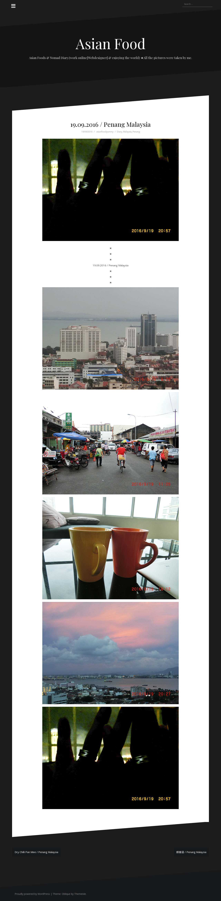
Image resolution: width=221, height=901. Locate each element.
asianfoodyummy (104, 131)
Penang (136, 131)
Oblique (66, 893)
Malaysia (127, 131)
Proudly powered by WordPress (32, 893)
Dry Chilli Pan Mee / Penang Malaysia (36, 852)
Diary (119, 131)
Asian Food (111, 43)
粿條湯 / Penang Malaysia (191, 852)
